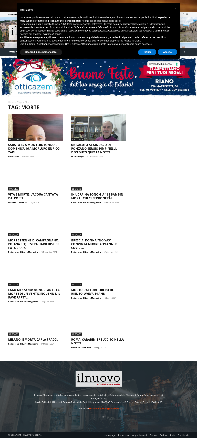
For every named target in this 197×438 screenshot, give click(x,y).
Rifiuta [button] (147, 52)
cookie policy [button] (114, 20)
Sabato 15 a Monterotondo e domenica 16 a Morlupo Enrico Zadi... (34, 148)
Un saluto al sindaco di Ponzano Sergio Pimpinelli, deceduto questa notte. (94, 148)
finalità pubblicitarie (57, 30)
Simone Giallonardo (81, 347)
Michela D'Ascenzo (17, 202)
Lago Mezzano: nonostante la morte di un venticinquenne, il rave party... (34, 293)
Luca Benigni (77, 156)
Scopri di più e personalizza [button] (41, 52)
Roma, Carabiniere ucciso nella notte (97, 341)
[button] (185, 52)
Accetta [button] (167, 52)
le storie (76, 189)
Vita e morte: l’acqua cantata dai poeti (33, 196)
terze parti (72, 24)
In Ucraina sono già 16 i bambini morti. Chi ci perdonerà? (97, 196)
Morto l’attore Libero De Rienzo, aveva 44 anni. (92, 292)
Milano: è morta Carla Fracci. (33, 339)
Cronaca (13, 234)
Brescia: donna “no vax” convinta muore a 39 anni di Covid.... (94, 244)
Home (11, 102)
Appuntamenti (16, 139)
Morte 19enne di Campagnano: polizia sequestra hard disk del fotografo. (34, 244)
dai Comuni (77, 139)
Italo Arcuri (13, 156)
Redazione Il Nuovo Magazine (86, 202)
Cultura (13, 189)
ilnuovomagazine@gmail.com (104, 408)
